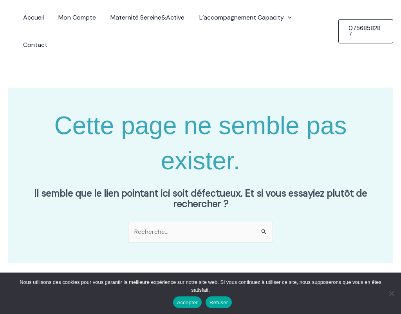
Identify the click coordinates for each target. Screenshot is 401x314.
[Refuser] (391, 293)
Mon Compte (76, 17)
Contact (311, 17)
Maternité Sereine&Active (144, 17)
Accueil (34, 17)
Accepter (187, 302)
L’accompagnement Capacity (240, 17)
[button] (282, 17)
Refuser (219, 302)
